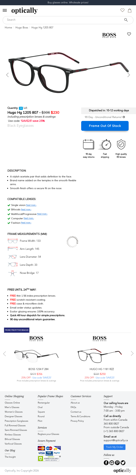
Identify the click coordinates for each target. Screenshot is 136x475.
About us (75, 403)
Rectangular (44, 403)
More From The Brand (16, 330)
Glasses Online (12, 403)
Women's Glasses (14, 412)
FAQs (73, 407)
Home (8, 27)
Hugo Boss (21, 27)
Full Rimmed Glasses (15, 426)
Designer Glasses (13, 416)
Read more (31, 205)
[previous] (8, 75)
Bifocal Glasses (12, 439)
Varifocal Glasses (13, 444)
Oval (40, 407)
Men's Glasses (12, 407)
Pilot (40, 421)
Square (41, 412)
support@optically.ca (116, 440)
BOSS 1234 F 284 (38, 369)
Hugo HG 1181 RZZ (101, 369)
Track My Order (114, 447)
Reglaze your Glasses (48, 434)
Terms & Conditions (80, 416)
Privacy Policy (77, 421)
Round (41, 416)
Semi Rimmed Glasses (16, 430)
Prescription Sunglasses (16, 421)
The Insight (10, 457)
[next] (128, 75)
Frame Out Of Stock (105, 126)
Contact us (76, 412)
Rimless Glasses (13, 435)
